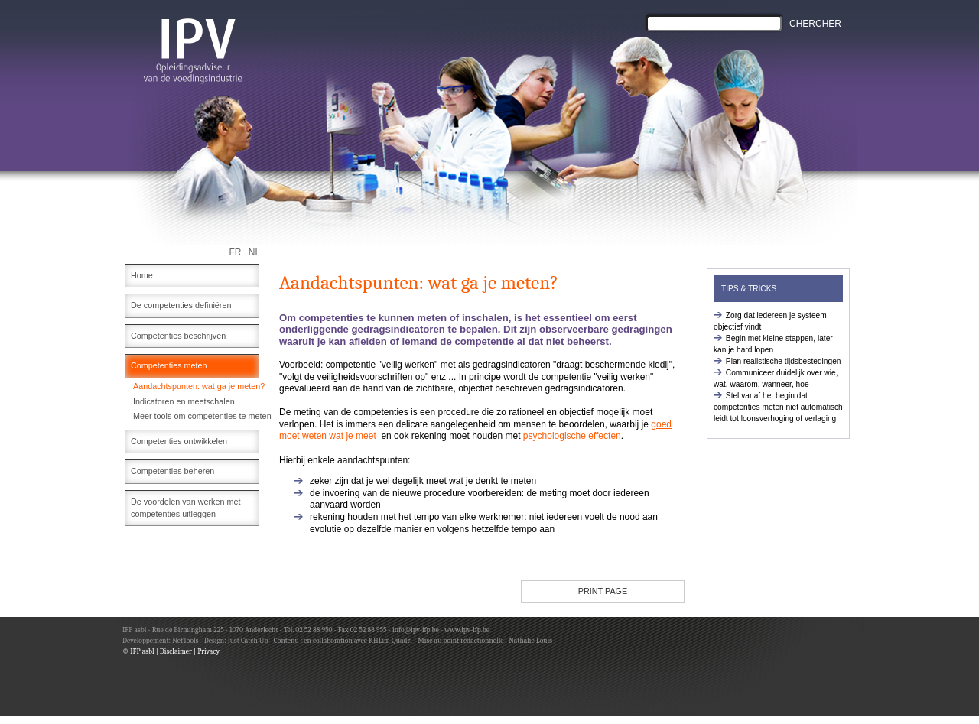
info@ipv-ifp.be (415, 629)
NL (254, 252)
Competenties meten (169, 365)
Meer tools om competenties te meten (202, 415)
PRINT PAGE (602, 591)
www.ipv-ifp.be (467, 629)
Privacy (208, 651)
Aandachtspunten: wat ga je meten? (199, 386)
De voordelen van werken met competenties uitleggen (185, 507)
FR (235, 252)
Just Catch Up (248, 640)
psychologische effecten (572, 435)
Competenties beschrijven (178, 335)
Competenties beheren (172, 471)
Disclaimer (176, 651)
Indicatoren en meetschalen (184, 401)
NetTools (185, 640)
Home (142, 275)
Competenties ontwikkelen (179, 441)
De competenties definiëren (181, 305)
